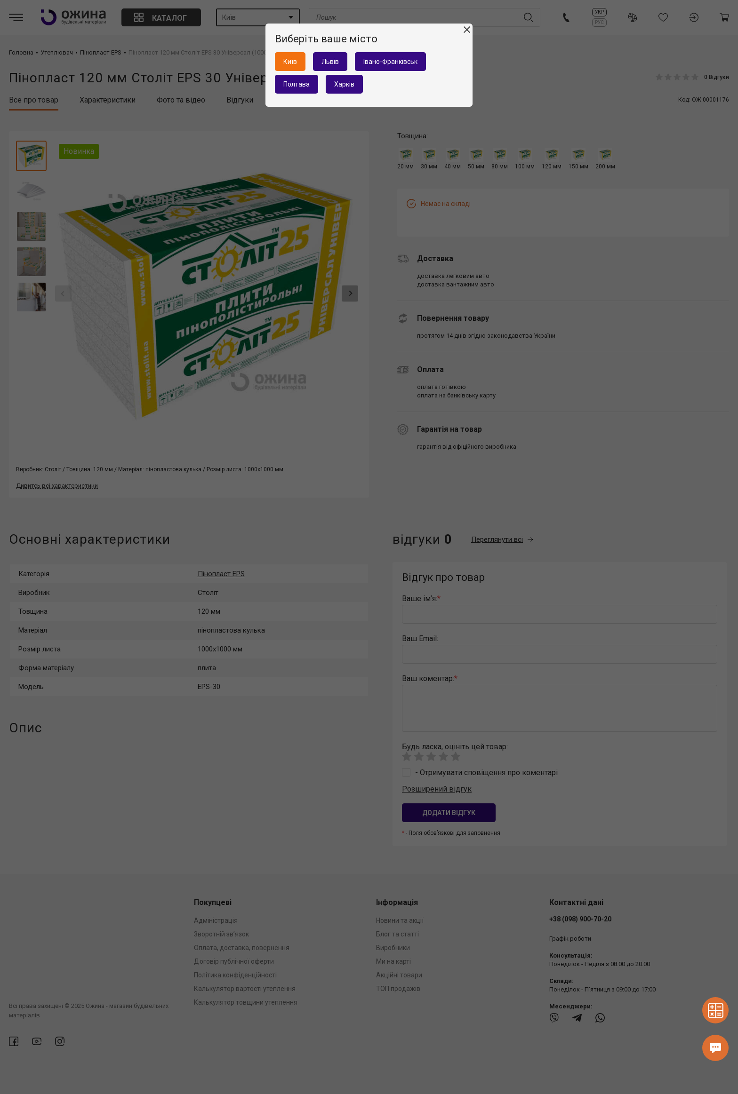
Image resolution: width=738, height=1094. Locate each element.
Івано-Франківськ (390, 61)
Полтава (296, 84)
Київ (290, 61)
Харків (344, 84)
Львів (330, 61)
